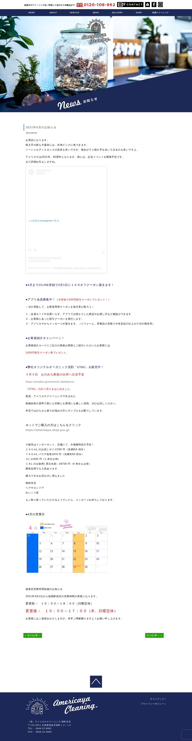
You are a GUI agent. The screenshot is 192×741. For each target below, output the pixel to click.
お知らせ (31, 12)
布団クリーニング (160, 13)
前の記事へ (33, 635)
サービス (74, 12)
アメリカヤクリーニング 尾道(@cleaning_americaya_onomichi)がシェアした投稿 (72, 268)
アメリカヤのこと (53, 12)
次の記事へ (153, 635)
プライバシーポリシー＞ (153, 687)
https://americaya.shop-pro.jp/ (48, 430)
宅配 (117, 12)
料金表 (96, 12)
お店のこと (139, 12)
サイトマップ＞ (158, 683)
